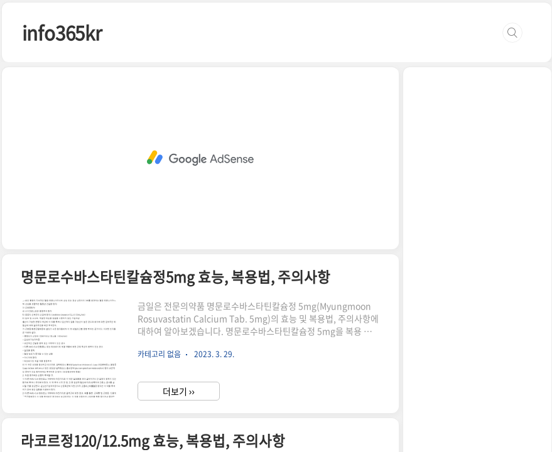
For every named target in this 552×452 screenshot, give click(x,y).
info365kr (62, 32)
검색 (512, 32)
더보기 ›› (179, 391)
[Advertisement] (200, 158)
